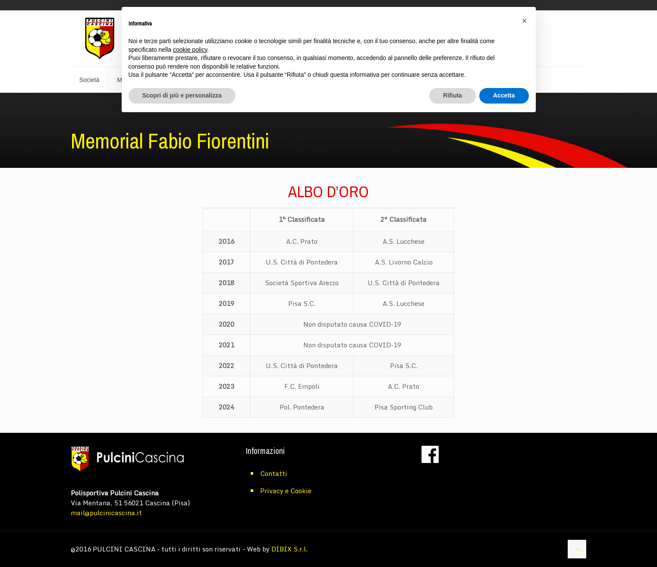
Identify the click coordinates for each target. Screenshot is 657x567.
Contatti (273, 473)
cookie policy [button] (190, 49)
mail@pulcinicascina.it (106, 512)
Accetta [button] (504, 95)
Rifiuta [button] (452, 95)
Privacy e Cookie (285, 490)
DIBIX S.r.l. (289, 549)
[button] (524, 21)
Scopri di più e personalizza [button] (182, 95)
